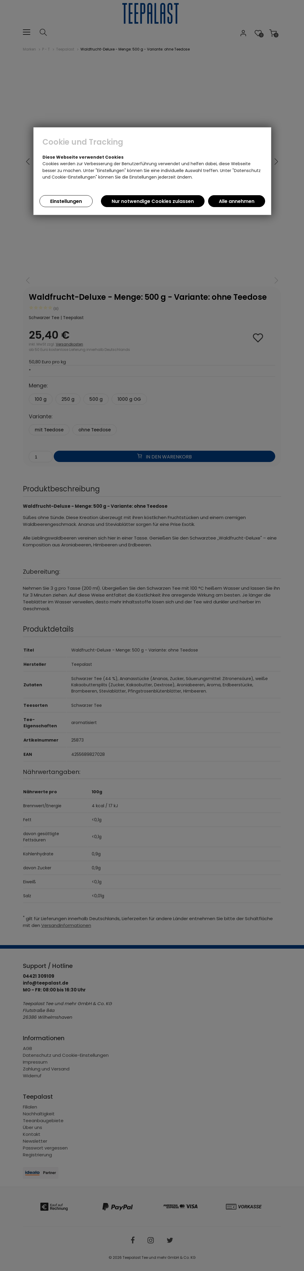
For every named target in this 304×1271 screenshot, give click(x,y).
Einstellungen (66, 201)
